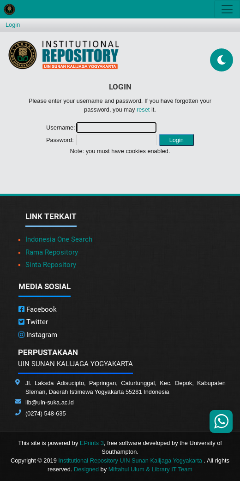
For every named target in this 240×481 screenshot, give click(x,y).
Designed (86, 469)
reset (143, 109)
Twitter (33, 322)
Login (13, 24)
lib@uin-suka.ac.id (49, 402)
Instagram (37, 335)
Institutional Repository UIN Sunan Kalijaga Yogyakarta (131, 460)
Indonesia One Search (58, 239)
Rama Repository (51, 252)
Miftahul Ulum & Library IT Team (150, 469)
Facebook (37, 309)
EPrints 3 (92, 442)
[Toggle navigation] (227, 9)
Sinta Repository (50, 265)
